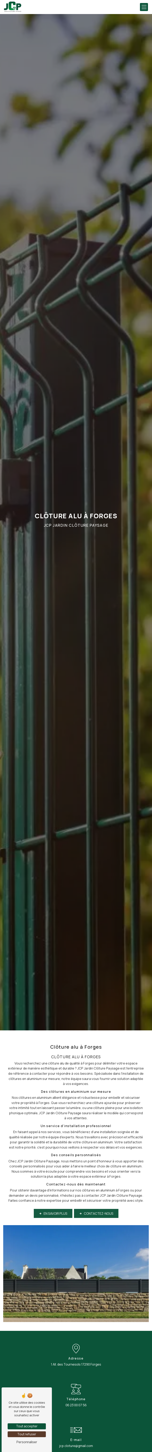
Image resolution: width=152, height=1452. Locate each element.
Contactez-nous (96, 1203)
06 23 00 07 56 (76, 1405)
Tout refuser (26, 1434)
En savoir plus (53, 1203)
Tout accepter (27, 1426)
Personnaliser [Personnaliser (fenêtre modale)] (26, 1442)
